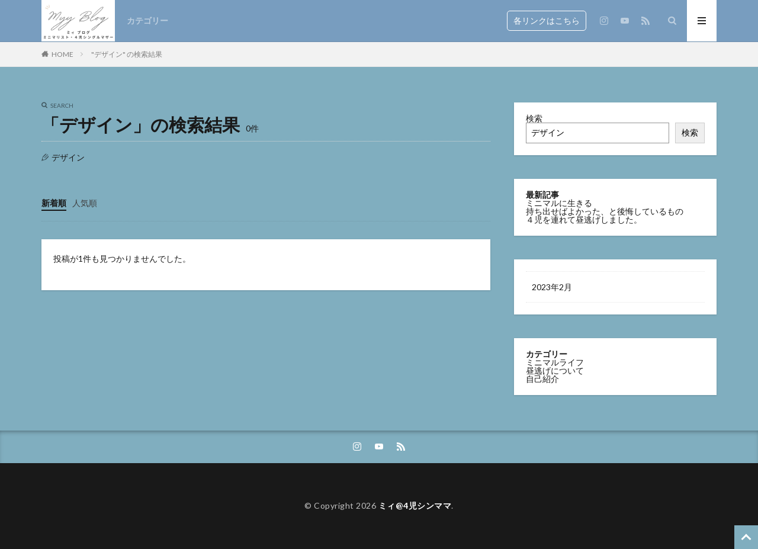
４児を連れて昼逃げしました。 (584, 219)
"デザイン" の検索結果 (126, 54)
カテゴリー (147, 20)
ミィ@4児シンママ (415, 505)
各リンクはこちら (546, 20)
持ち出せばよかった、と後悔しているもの (604, 211)
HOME (62, 54)
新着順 (53, 203)
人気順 (84, 203)
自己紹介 (542, 379)
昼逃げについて (555, 370)
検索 (534, 118)
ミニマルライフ (555, 362)
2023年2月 (552, 287)
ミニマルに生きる (559, 203)
